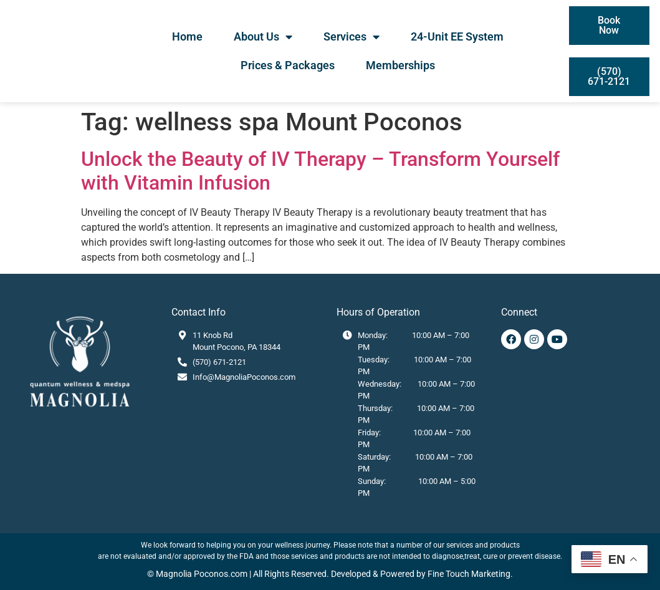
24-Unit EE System (457, 36)
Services (351, 37)
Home (187, 36)
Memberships (400, 65)
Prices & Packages (288, 65)
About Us (263, 37)
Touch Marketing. (478, 574)
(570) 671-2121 (219, 362)
